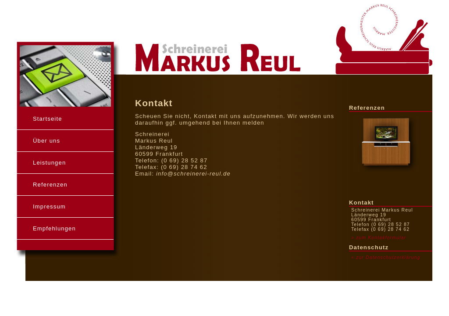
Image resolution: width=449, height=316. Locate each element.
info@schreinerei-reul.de (193, 173)
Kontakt (361, 202)
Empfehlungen (54, 228)
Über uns (46, 140)
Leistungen (49, 162)
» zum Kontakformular (378, 237)
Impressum (49, 206)
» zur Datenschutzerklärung (385, 257)
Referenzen (50, 184)
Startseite (47, 118)
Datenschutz (368, 247)
